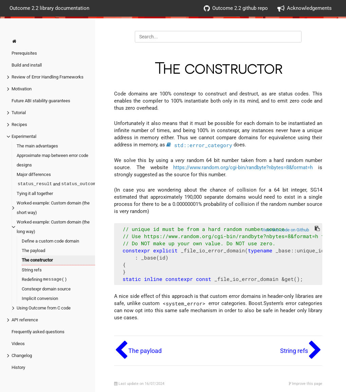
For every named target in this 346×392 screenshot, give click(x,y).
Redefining (45, 279)
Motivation (22, 88)
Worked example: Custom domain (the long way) (53, 226)
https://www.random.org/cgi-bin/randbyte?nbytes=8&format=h (243, 167)
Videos (18, 343)
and (58, 184)
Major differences (34, 174)
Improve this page (305, 383)
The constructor (37, 260)
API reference (25, 319)
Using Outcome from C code (44, 307)
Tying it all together (35, 193)
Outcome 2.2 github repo (236, 8)
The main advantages (37, 145)
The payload (33, 250)
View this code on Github (285, 229)
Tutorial (19, 112)
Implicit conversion (40, 298)
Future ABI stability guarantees (41, 100)
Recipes (19, 124)
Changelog (22, 355)
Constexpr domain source (46, 288)
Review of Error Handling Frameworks (48, 76)
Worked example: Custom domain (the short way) (53, 207)
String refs (32, 269)
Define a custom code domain (50, 241)
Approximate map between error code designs (52, 160)
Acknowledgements (304, 8)
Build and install (27, 65)
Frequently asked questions (38, 331)
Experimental (24, 136)
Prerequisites (24, 53)
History (18, 367)
